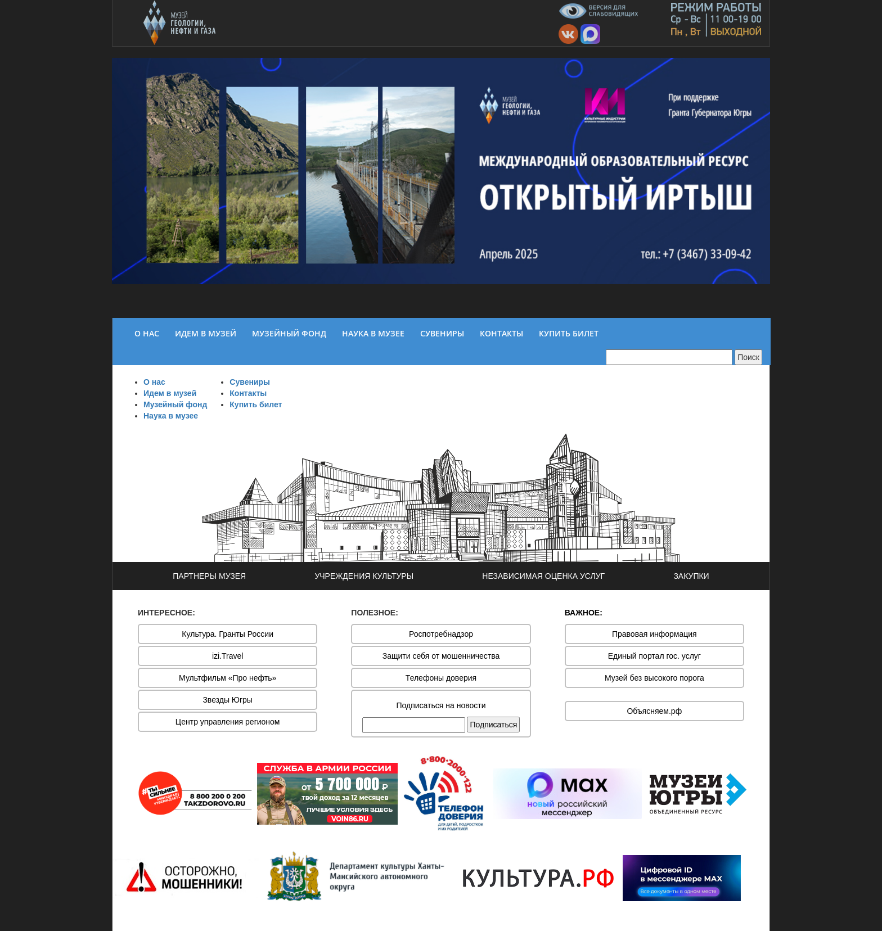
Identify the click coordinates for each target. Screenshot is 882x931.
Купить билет (256, 404)
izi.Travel (228, 655)
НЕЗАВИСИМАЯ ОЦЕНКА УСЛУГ (543, 576)
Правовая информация (654, 633)
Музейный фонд (175, 404)
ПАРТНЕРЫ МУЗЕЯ (209, 576)
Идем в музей (169, 393)
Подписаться (493, 724)
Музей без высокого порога (654, 677)
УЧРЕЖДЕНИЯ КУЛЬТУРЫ (363, 576)
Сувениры (250, 381)
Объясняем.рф (654, 711)
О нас (154, 381)
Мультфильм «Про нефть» (227, 677)
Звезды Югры (227, 699)
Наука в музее (170, 415)
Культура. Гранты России (227, 633)
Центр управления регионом (228, 721)
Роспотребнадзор (441, 633)
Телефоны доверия (441, 677)
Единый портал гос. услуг (654, 655)
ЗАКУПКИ (691, 576)
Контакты (248, 393)
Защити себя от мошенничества (441, 655)
